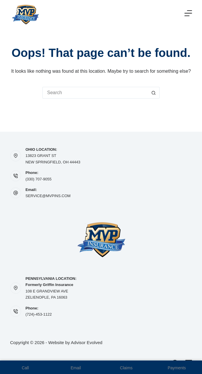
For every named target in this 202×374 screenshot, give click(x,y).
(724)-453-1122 (38, 314)
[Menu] (188, 13)
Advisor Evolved (86, 342)
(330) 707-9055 (38, 179)
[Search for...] (95, 93)
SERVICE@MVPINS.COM (48, 196)
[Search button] (154, 93)
